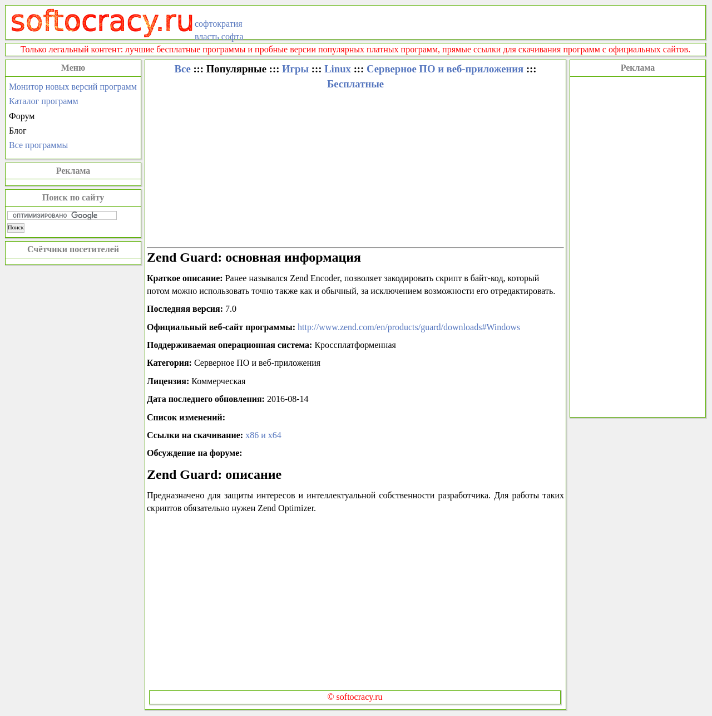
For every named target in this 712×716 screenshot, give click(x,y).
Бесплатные (355, 84)
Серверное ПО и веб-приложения (445, 69)
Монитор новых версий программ (73, 86)
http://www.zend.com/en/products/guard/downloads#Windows (409, 327)
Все (182, 69)
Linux (337, 69)
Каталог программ (43, 101)
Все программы (38, 145)
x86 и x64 (263, 435)
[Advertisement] (638, 246)
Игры (295, 69)
